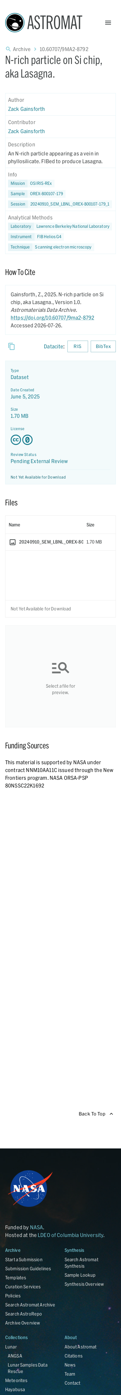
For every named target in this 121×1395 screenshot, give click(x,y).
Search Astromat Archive (30, 1304)
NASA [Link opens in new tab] (36, 1227)
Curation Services (23, 1286)
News (70, 1365)
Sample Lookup (80, 1275)
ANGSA (15, 1355)
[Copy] (11, 346)
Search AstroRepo (23, 1313)
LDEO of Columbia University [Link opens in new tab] (70, 1235)
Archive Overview (22, 1323)
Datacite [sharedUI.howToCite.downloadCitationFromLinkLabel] (53, 346)
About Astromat (81, 1346)
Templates (15, 1277)
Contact (73, 1383)
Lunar (11, 1346)
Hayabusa (15, 1389)
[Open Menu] (108, 22)
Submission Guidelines (28, 1268)
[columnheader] (44, 525)
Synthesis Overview (84, 1284)
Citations (74, 1355)
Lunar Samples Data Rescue (27, 1368)
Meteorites (16, 1380)
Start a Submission (24, 1259)
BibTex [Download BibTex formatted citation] (103, 346)
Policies (13, 1295)
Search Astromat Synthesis (81, 1263)
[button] (37, 194)
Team (70, 1374)
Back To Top (96, 1114)
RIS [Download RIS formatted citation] (78, 346)
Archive (22, 49)
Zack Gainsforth (26, 109)
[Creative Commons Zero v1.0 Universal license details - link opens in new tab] (60, 440)
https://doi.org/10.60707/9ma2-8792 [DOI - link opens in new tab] (52, 317)
